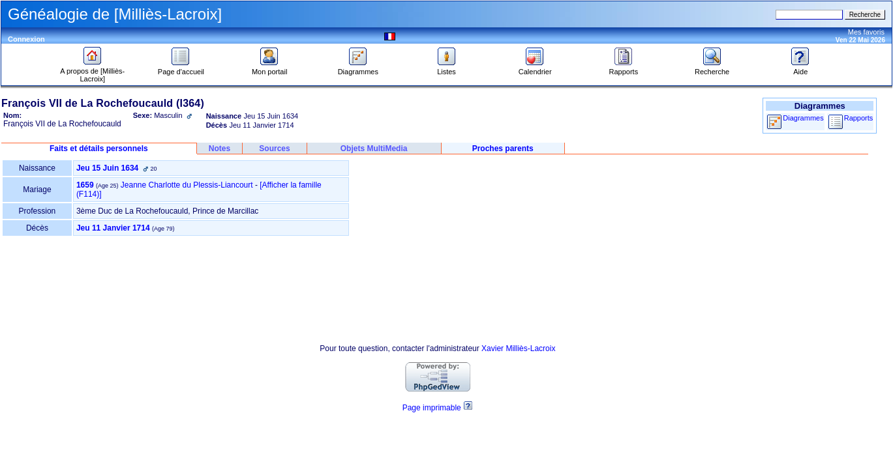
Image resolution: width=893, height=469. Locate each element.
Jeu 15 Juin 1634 (107, 168)
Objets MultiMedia (374, 148)
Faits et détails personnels (99, 148)
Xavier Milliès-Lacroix (518, 348)
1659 (85, 185)
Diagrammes (358, 68)
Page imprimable (431, 407)
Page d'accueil (181, 68)
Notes (219, 148)
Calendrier (535, 68)
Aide (800, 68)
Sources (274, 148)
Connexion (26, 39)
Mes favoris (866, 32)
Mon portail (269, 68)
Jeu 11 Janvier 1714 (113, 228)
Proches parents (503, 148)
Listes (446, 68)
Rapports (624, 68)
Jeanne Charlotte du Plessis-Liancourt (187, 185)
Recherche (712, 68)
